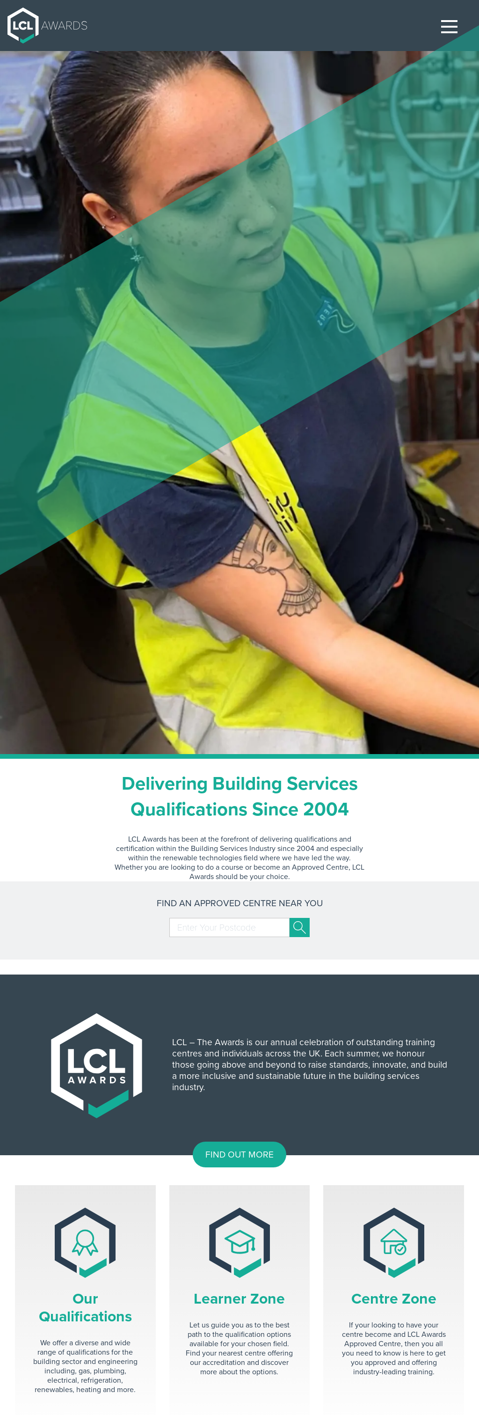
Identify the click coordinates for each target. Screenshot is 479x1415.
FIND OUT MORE (239, 1154)
